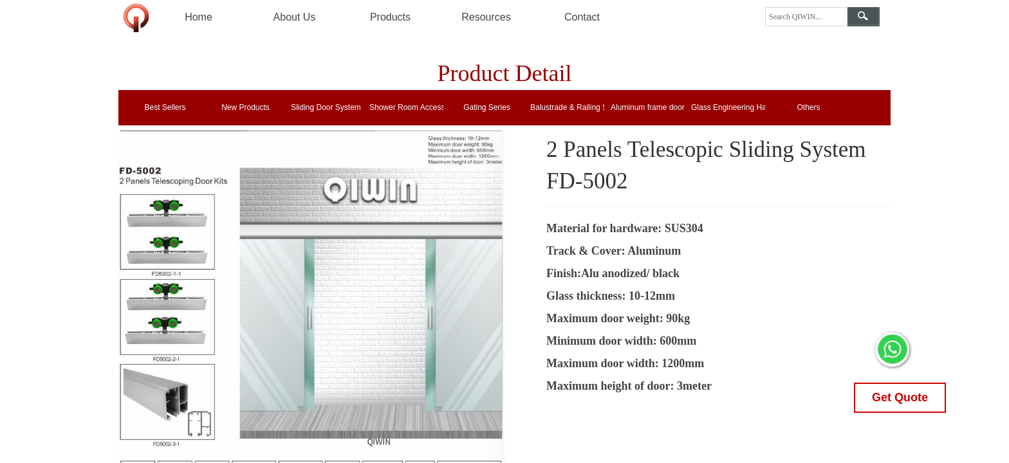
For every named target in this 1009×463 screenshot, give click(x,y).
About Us (294, 17)
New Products (245, 107)
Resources (485, 17)
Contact (582, 17)
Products (390, 17)
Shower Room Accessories (406, 107)
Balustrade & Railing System (567, 107)
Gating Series (486, 107)
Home (198, 17)
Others (808, 107)
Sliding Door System (326, 107)
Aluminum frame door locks (648, 107)
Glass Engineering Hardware (728, 107)
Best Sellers (164, 107)
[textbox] (806, 16)
